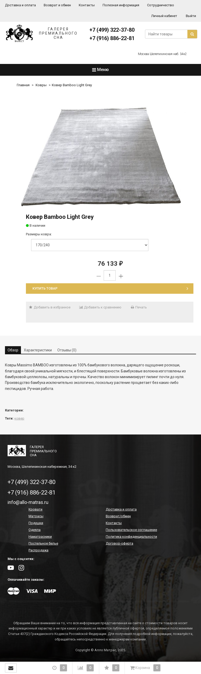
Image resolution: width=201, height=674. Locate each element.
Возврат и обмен (57, 5)
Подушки (36, 523)
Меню (100, 69)
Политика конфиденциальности (131, 537)
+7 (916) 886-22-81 (112, 38)
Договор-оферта (119, 543)
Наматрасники (40, 537)
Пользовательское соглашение (131, 530)
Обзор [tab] (13, 350)
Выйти (191, 16)
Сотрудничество (160, 5)
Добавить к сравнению (100, 307)
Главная (23, 85)
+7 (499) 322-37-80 (112, 30)
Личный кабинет (164, 16)
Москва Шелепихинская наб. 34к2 (162, 54)
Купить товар (110, 288)
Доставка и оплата (20, 5)
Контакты (87, 5)
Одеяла (35, 530)
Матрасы (36, 516)
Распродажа (38, 550)
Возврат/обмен (118, 516)
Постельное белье (43, 543)
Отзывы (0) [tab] (66, 350)
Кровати (35, 509)
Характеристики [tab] (38, 350)
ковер (19, 418)
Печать (138, 307)
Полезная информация (121, 5)
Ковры (41, 85)
